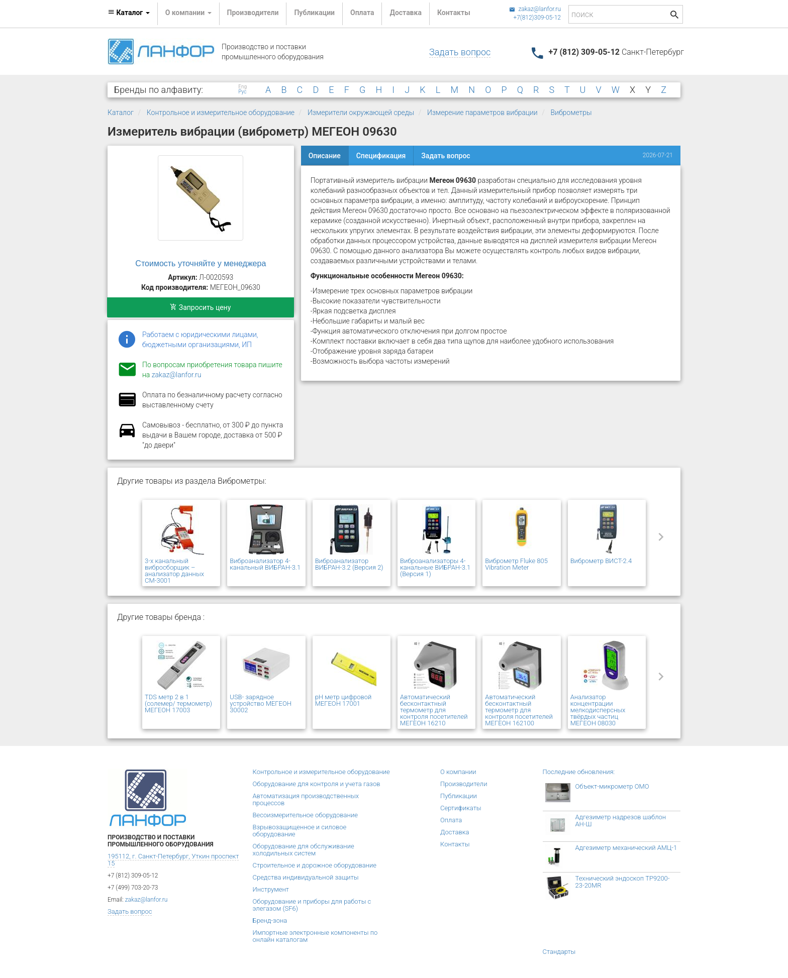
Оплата (362, 13)
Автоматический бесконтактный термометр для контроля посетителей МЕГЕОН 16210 (433, 710)
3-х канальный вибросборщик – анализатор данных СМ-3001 (174, 570)
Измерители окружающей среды (361, 112)
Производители (253, 13)
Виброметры (571, 112)
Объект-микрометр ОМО (612, 786)
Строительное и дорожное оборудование (315, 865)
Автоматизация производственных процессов (306, 799)
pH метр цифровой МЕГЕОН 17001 (343, 700)
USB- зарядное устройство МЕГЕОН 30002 (260, 703)
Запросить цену (200, 307)
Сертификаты (460, 808)
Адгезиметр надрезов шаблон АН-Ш (620, 820)
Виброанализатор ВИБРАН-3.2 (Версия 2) (349, 564)
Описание (325, 156)
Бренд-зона (270, 920)
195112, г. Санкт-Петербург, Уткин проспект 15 (173, 859)
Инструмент (271, 889)
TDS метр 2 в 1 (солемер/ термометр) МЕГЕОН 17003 (178, 703)
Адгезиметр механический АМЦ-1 (626, 847)
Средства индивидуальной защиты (306, 877)
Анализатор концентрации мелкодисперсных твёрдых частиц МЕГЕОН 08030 (598, 710)
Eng (242, 86)
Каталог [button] (129, 13)
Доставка (405, 13)
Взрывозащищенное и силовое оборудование (300, 830)
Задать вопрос (459, 52)
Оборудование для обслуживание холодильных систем (303, 849)
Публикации (314, 13)
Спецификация (381, 156)
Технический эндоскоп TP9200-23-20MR (622, 882)
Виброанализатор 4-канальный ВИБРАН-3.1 (265, 564)
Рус (242, 91)
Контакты (453, 13)
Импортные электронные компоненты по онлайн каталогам (315, 936)
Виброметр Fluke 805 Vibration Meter (516, 564)
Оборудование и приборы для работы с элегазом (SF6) (312, 905)
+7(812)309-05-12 (537, 17)
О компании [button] (188, 13)
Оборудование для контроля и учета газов (316, 784)
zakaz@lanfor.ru (535, 9)
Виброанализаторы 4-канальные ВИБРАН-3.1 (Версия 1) (435, 567)
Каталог (121, 112)
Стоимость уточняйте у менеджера (200, 263)
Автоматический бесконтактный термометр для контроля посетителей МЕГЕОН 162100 (518, 710)
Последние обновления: (579, 772)
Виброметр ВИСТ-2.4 (601, 561)
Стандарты (559, 951)
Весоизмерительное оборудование (305, 815)
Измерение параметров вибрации (482, 112)
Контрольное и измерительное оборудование (220, 112)
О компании (458, 772)
